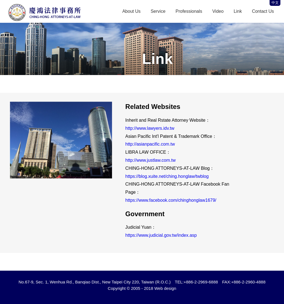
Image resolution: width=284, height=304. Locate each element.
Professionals (189, 11)
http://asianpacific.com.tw (150, 144)
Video (218, 11)
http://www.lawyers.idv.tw (149, 128)
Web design (165, 288)
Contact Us (263, 11)
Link (238, 11)
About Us (131, 11)
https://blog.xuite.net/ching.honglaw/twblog (167, 176)
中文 (275, 3)
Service (158, 11)
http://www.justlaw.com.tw (150, 160)
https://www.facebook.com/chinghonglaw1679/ (170, 200)
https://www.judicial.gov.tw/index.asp (161, 235)
